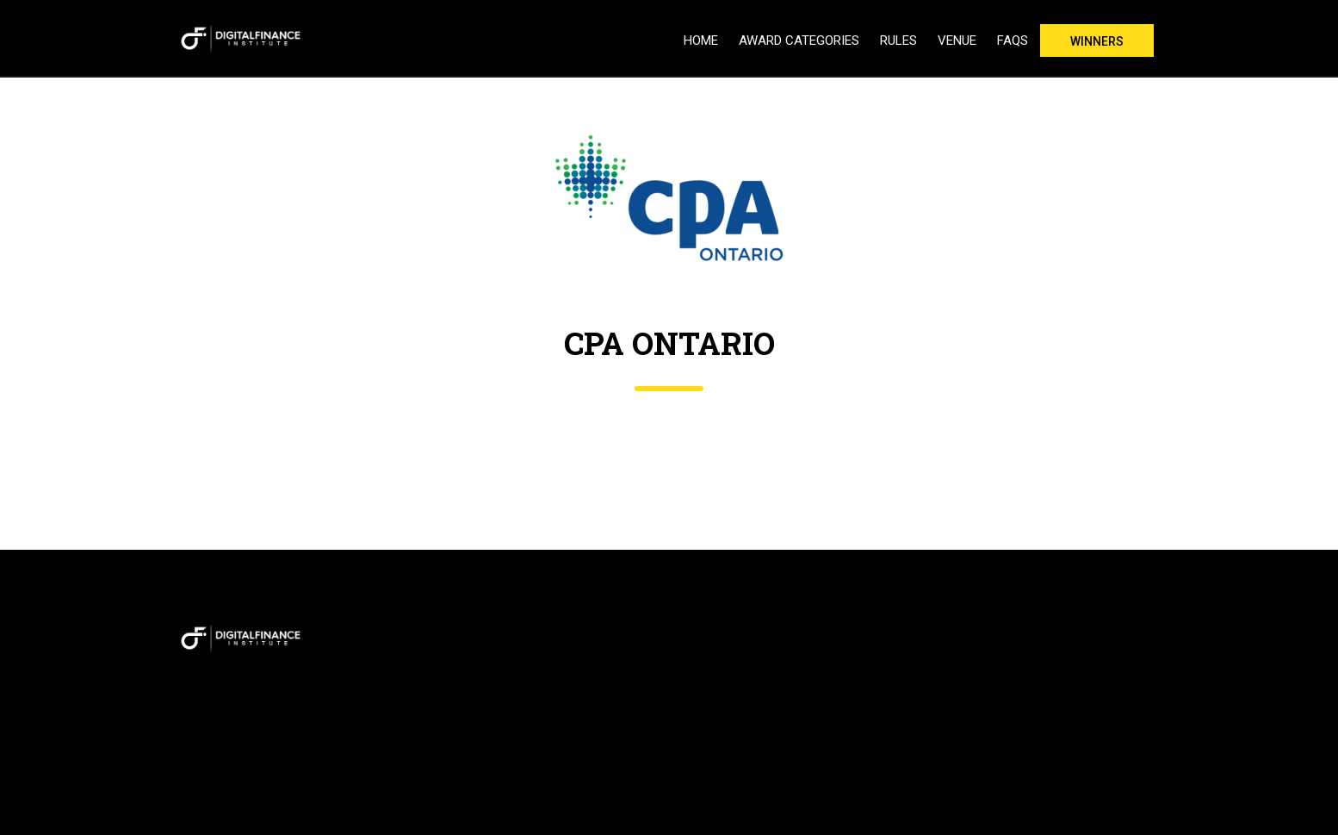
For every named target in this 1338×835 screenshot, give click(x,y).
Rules (898, 40)
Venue (957, 40)
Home (701, 40)
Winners (1097, 41)
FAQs (1012, 40)
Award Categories (799, 40)
